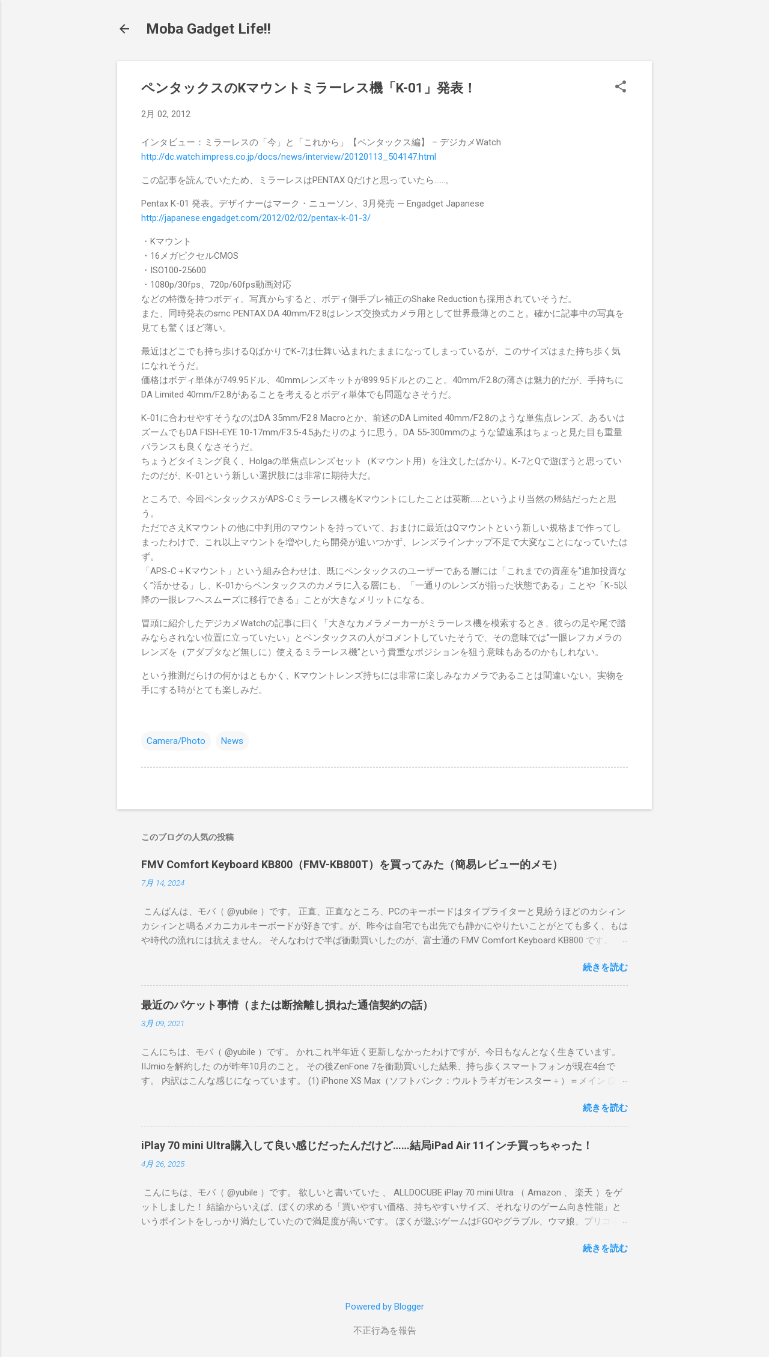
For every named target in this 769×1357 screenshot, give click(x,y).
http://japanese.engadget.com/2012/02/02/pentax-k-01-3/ (256, 218)
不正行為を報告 (384, 1330)
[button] (620, 87)
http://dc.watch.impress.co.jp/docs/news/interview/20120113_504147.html (288, 156)
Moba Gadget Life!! (208, 28)
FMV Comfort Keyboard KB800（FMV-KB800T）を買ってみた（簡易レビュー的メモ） (352, 864)
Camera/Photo (176, 741)
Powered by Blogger (384, 1306)
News (232, 741)
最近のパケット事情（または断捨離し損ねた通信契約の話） (287, 1005)
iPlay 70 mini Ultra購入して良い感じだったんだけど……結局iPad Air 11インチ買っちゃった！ (367, 1145)
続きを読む (605, 967)
